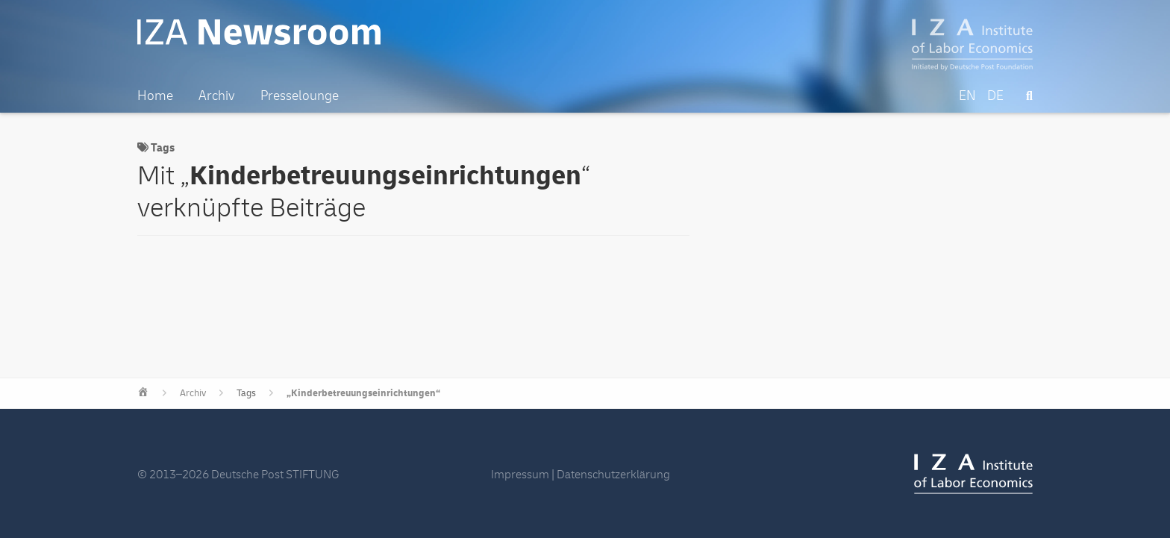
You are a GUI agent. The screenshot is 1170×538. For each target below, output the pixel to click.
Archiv (193, 393)
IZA (973, 474)
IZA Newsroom (259, 32)
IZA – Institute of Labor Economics (972, 45)
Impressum (520, 474)
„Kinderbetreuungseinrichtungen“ (363, 393)
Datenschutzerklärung (613, 474)
